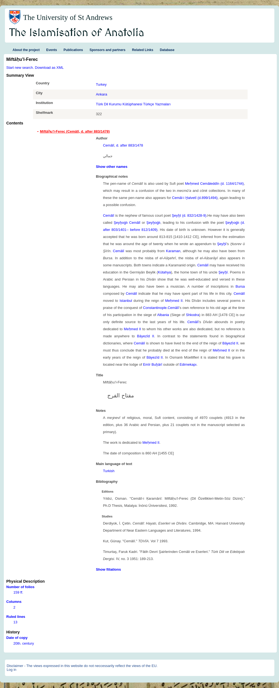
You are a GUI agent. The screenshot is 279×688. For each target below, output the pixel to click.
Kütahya (164, 272)
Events (51, 50)
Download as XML (49, 67)
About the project (26, 50)
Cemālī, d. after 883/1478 (123, 145)
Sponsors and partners (107, 50)
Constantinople (155, 308)
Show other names (111, 167)
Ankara (101, 94)
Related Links (142, 50)
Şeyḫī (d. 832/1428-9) (189, 215)
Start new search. (20, 67)
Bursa (240, 286)
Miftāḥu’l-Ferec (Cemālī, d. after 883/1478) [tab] (75, 131)
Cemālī (108, 215)
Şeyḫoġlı (153, 223)
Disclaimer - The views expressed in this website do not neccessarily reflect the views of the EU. (82, 666)
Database (167, 50)
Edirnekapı (188, 364)
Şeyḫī (221, 244)
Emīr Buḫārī (152, 364)
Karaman (173, 251)
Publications (73, 50)
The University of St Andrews (67, 17)
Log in (11, 670)
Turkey (101, 84)
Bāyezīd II (145, 336)
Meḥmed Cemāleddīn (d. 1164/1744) (214, 183)
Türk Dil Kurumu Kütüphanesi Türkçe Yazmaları (133, 104)
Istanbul (126, 301)
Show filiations (108, 569)
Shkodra (192, 315)
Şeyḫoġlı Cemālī (127, 223)
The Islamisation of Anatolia (76, 33)
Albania (163, 315)
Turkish (108, 471)
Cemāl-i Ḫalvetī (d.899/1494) (195, 198)
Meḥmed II (174, 301)
